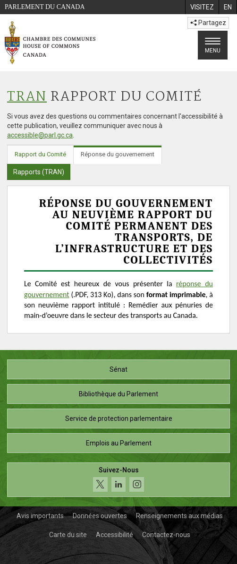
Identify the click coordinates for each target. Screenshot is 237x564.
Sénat (118, 369)
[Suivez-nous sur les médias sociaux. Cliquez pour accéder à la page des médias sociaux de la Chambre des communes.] (118, 479)
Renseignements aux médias (179, 516)
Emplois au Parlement (119, 443)
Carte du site (68, 534)
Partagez (208, 22)
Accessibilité (114, 534)
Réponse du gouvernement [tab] (117, 154)
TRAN (27, 97)
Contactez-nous (166, 534)
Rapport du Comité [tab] (40, 154)
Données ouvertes (100, 516)
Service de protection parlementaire (118, 418)
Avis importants (40, 516)
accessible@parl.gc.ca (40, 135)
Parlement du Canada (45, 6)
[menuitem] (202, 7)
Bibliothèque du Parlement (118, 394)
